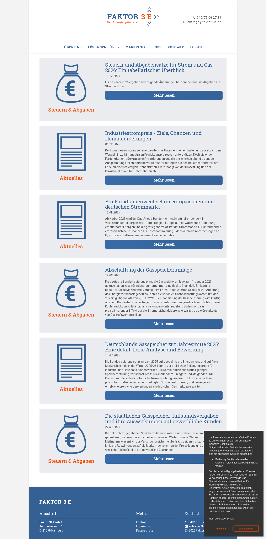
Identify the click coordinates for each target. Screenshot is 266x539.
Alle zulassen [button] (246, 528)
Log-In (196, 47)
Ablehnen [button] (221, 528)
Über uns (73, 47)
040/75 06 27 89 (206, 17)
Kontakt (176, 47)
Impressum (143, 526)
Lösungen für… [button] (103, 47)
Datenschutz (144, 530)
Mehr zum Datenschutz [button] (221, 518)
